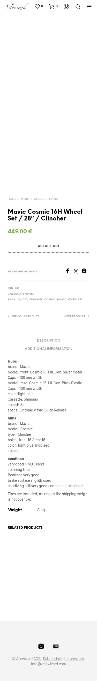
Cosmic (50, 299)
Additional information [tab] (48, 349)
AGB (37, 659)
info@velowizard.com (48, 664)
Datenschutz (53, 659)
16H (19, 299)
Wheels (39, 199)
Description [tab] (48, 340)
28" (25, 299)
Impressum (74, 659)
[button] (38, 6)
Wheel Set (75, 299)
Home (12, 199)
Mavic (53, 199)
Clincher (36, 299)
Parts (24, 199)
